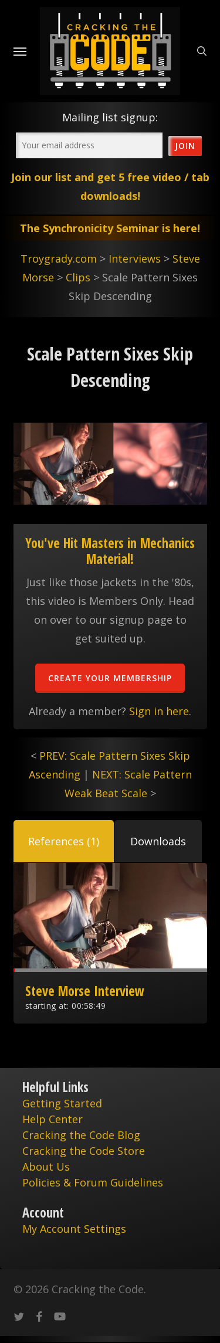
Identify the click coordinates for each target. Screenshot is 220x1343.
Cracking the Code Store (83, 1151)
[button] (63, 841)
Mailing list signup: (110, 117)
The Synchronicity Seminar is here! (110, 228)
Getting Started (62, 1103)
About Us (46, 1167)
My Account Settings (74, 1229)
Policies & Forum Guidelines (92, 1182)
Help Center (52, 1119)
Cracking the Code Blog (81, 1135)
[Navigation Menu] (19, 51)
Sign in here (159, 711)
